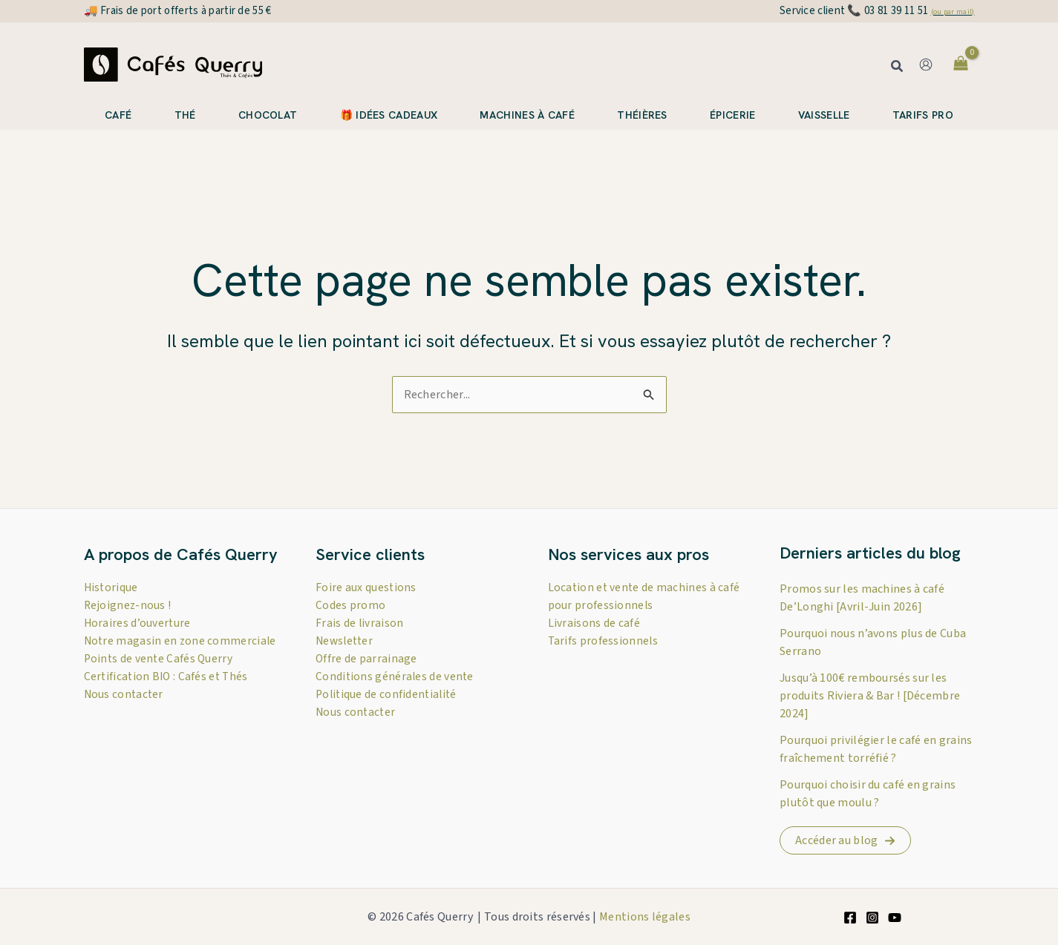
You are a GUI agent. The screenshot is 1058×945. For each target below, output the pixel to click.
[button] (897, 67)
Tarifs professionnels (603, 641)
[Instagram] (872, 917)
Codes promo (350, 605)
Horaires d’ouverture (138, 623)
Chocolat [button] (267, 115)
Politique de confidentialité (388, 694)
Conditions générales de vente (396, 676)
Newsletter (346, 641)
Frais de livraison (360, 623)
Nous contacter (125, 712)
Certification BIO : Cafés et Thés (168, 694)
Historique (112, 587)
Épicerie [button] (732, 115)
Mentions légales (644, 917)
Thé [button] (185, 115)
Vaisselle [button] (824, 115)
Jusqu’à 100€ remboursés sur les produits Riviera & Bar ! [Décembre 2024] (870, 696)
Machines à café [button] (527, 115)
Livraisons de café (594, 623)
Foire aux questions (366, 587)
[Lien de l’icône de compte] (926, 64)
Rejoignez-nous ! (128, 605)
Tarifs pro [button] (922, 115)
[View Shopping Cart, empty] (961, 65)
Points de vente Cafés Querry (159, 676)
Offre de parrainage (367, 659)
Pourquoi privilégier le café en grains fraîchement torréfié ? (876, 749)
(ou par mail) (953, 12)
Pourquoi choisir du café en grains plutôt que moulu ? (868, 794)
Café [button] (118, 115)
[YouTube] (894, 917)
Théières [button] (642, 115)
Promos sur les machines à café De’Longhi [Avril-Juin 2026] (862, 598)
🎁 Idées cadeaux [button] (389, 115)
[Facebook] (850, 917)
